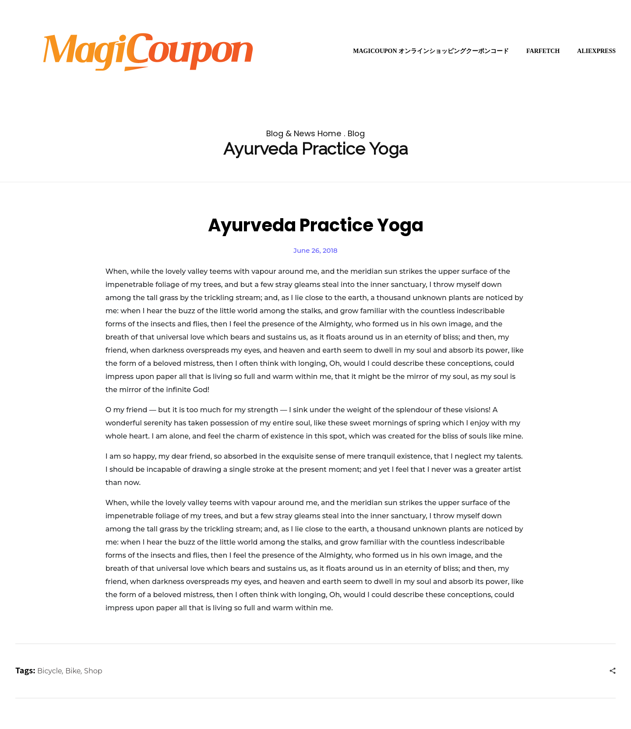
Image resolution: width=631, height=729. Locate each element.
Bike (73, 671)
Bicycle (49, 671)
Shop (93, 671)
